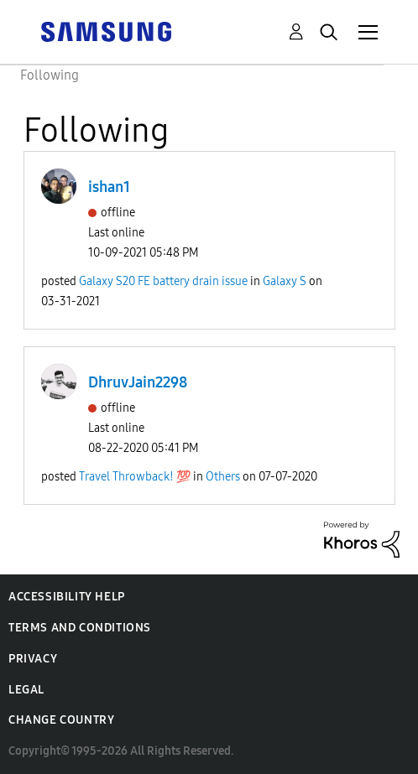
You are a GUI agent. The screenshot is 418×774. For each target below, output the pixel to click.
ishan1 (109, 187)
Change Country (61, 720)
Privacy (32, 659)
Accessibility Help (66, 597)
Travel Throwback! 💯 (135, 477)
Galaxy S (284, 281)
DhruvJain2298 (137, 382)
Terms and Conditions (79, 628)
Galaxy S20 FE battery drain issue (163, 281)
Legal (26, 690)
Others (223, 477)
